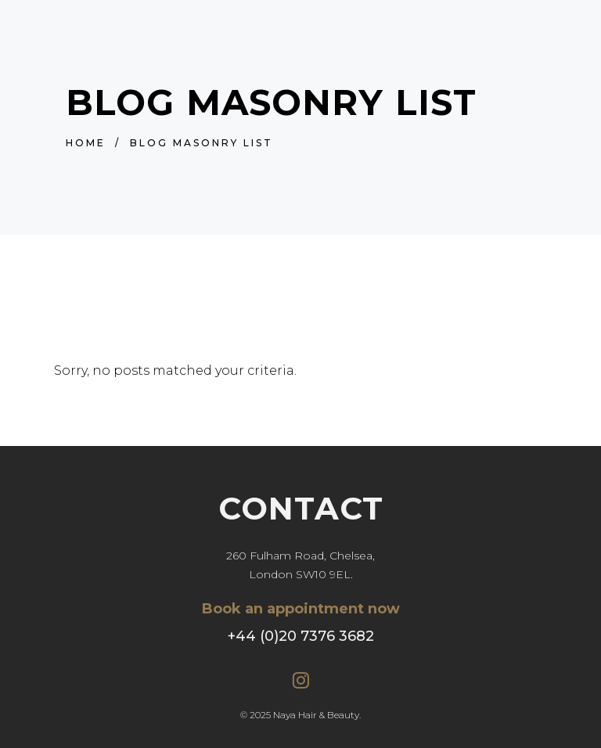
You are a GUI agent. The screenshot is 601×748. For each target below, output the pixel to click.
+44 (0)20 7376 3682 (301, 636)
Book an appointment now (301, 608)
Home (86, 143)
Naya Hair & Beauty (316, 715)
